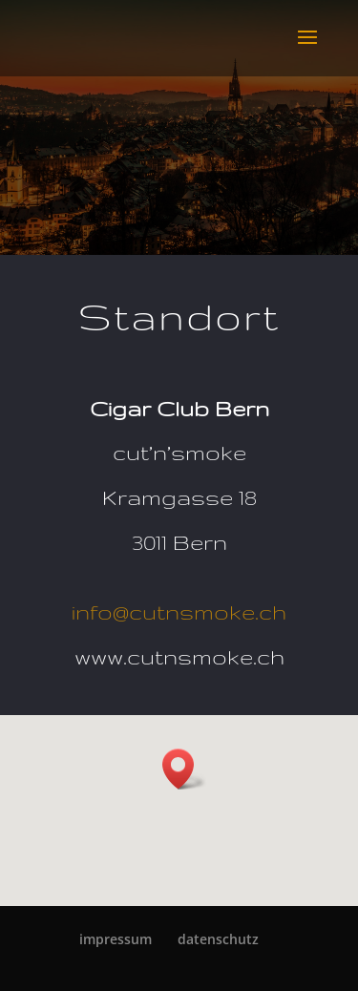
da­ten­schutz (218, 939)
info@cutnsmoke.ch (179, 611)
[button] (184, 769)
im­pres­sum (115, 939)
